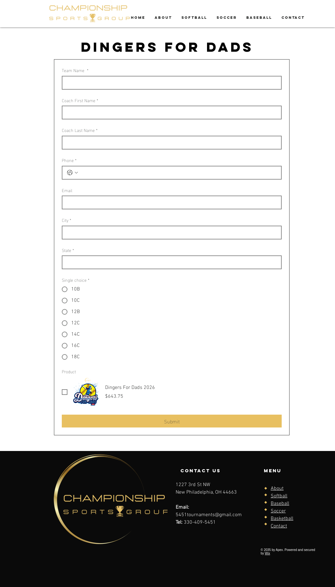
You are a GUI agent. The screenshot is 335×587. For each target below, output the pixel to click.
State (68, 250)
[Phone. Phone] (178, 172)
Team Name (75, 70)
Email (67, 190)
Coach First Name (80, 100)
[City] (169, 232)
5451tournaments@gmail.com (209, 515)
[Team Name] (169, 82)
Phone (69, 160)
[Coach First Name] (169, 112)
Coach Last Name (80, 130)
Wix (267, 553)
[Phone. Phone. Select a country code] (72, 172)
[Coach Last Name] (169, 142)
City (66, 220)
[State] (169, 262)
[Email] (169, 202)
